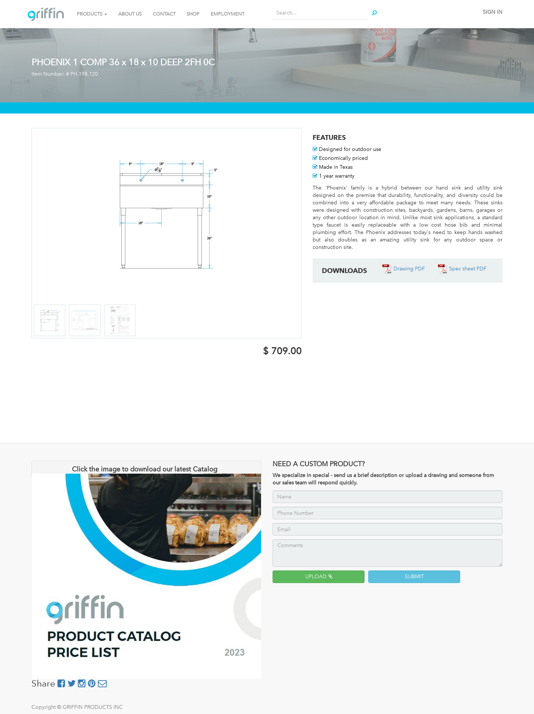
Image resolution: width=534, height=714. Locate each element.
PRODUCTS (92, 14)
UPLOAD (318, 576)
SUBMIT (414, 576)
